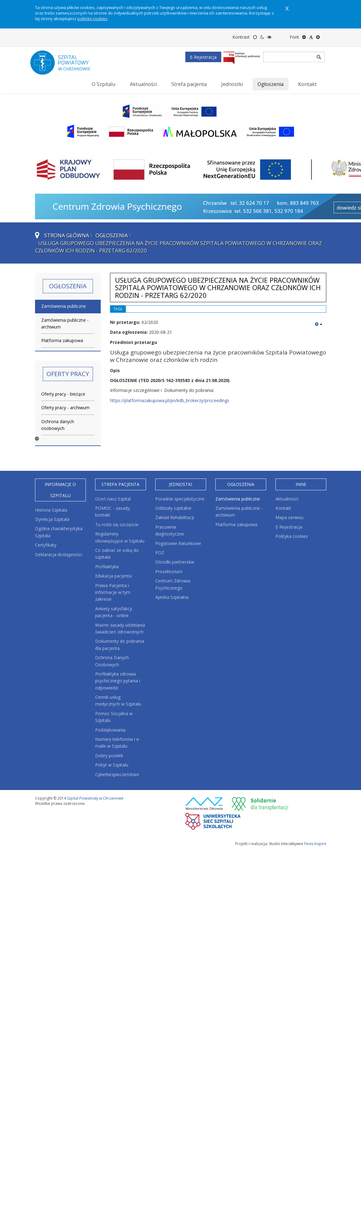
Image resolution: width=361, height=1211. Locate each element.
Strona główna (66, 235)
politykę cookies (92, 18)
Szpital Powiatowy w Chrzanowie (95, 798)
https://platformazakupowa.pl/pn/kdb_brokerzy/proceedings (169, 400)
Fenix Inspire (315, 843)
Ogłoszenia (111, 235)
